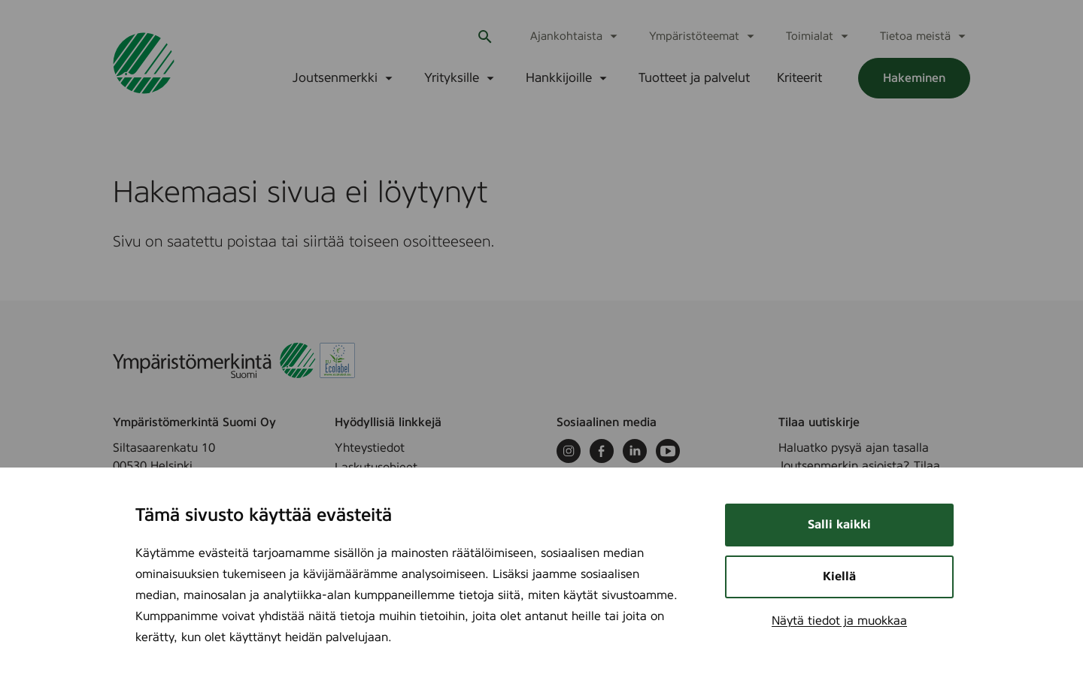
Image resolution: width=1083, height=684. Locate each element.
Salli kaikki (839, 525)
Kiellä (839, 577)
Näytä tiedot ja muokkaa (839, 621)
